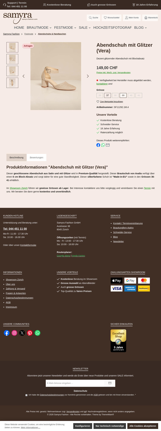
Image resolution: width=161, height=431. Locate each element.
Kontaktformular (28, 245)
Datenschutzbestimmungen (19, 298)
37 (107, 95)
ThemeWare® (108, 414)
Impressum (11, 307)
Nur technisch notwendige (110, 426)
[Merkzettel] (111, 18)
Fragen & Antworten (16, 293)
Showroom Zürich (19, 188)
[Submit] (109, 383)
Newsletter (118, 241)
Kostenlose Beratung (59, 4)
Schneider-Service (122, 232)
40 (132, 96)
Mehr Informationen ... (30, 427)
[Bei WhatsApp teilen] (103, 144)
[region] (48, 76)
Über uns (10, 284)
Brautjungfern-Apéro (123, 227)
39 (124, 96)
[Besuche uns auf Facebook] (6, 332)
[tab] (16, 158)
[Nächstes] (87, 76)
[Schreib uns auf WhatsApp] (37, 332)
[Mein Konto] (132, 18)
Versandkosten (72, 411)
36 (101, 96)
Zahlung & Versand (15, 288)
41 (140, 96)
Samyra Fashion (11, 34)
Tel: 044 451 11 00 (17, 6)
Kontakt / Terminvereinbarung (128, 223)
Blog (115, 237)
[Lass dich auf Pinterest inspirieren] (29, 332)
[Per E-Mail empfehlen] (107, 144)
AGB (8, 302)
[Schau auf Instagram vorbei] (14, 332)
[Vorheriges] (23, 76)
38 (116, 96)
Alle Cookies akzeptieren (142, 426)
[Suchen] (93, 18)
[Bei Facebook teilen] (98, 144)
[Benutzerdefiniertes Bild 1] (118, 340)
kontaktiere (102, 84)
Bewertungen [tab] (36, 157)
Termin (147, 188)
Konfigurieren (82, 426)
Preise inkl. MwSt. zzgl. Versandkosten (113, 72)
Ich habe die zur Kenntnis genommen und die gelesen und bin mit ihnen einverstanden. (82, 395)
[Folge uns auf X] (22, 332)
